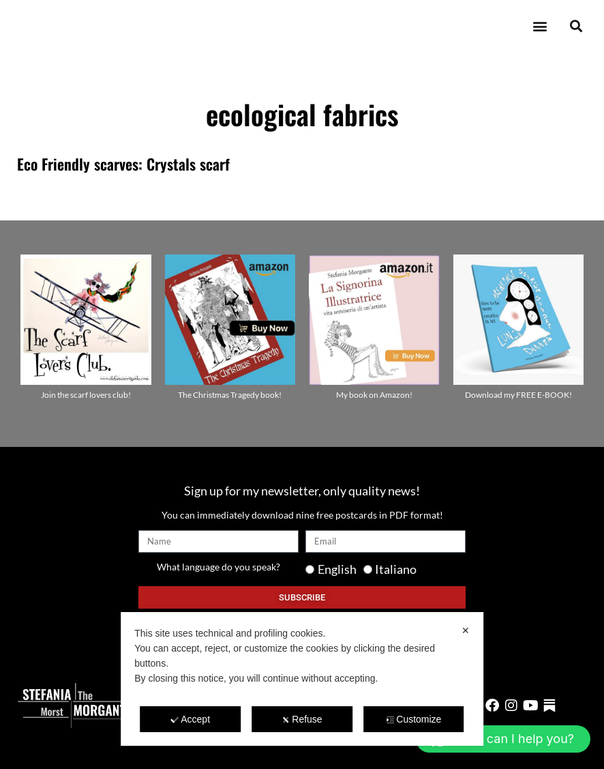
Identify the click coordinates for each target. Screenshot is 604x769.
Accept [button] (190, 719)
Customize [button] (413, 719)
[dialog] (302, 679)
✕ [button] (466, 630)
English (337, 569)
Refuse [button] (302, 719)
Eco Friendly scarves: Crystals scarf (123, 164)
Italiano (396, 569)
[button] (539, 26)
